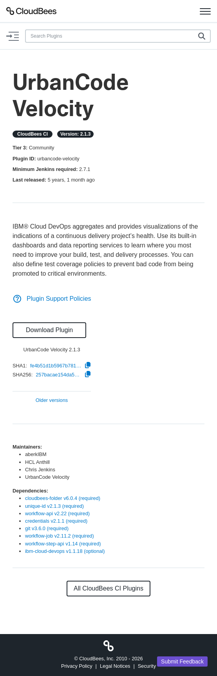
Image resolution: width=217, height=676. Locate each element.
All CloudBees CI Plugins (108, 588)
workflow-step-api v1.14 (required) (63, 544)
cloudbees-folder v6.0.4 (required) (62, 498)
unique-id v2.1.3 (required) (54, 506)
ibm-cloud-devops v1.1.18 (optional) (65, 551)
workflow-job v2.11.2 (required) (59, 536)
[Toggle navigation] (205, 11)
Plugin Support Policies (52, 298)
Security (147, 666)
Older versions (52, 400)
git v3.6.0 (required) (47, 528)
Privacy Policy (76, 666)
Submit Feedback (182, 661)
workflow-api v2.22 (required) (57, 513)
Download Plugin (49, 330)
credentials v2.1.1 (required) (56, 521)
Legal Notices (115, 666)
